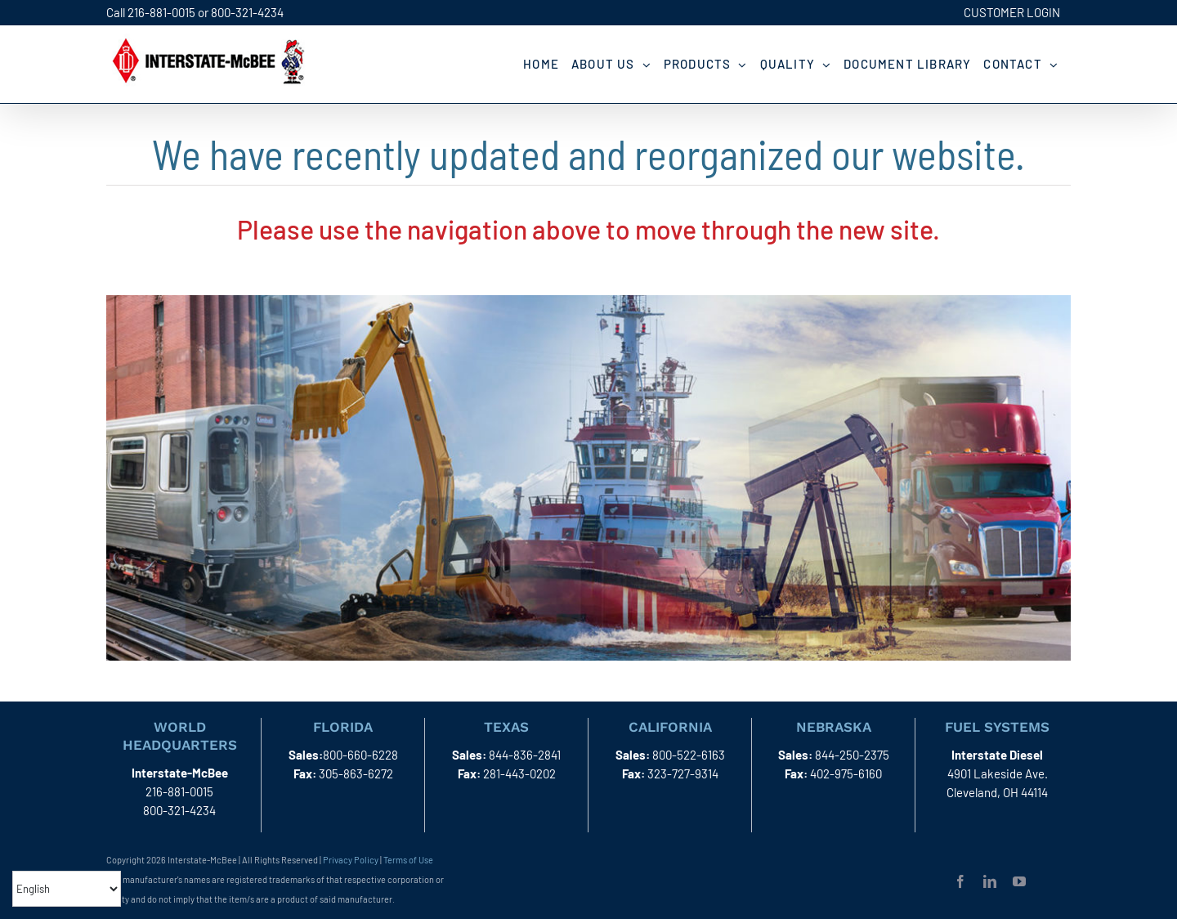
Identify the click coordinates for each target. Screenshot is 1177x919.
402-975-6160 (846, 773)
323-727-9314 (682, 773)
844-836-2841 (525, 754)
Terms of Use (408, 859)
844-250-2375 (852, 754)
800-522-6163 (688, 754)
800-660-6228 (360, 754)
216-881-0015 (161, 12)
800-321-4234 (247, 12)
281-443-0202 (519, 773)
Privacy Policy (350, 859)
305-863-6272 (356, 773)
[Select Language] (66, 889)
